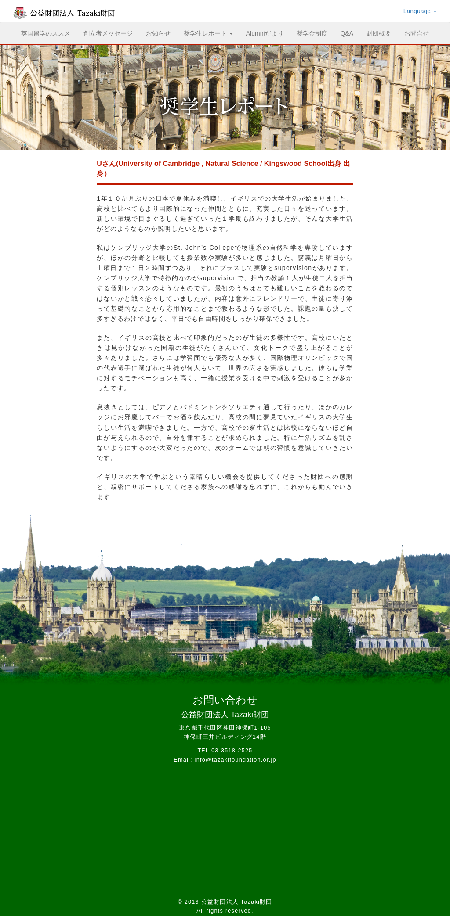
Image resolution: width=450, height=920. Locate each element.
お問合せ (416, 33)
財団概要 (379, 33)
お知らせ (158, 33)
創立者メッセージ (108, 33)
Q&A (347, 33)
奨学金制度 (312, 33)
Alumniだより (264, 33)
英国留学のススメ (49, 33)
